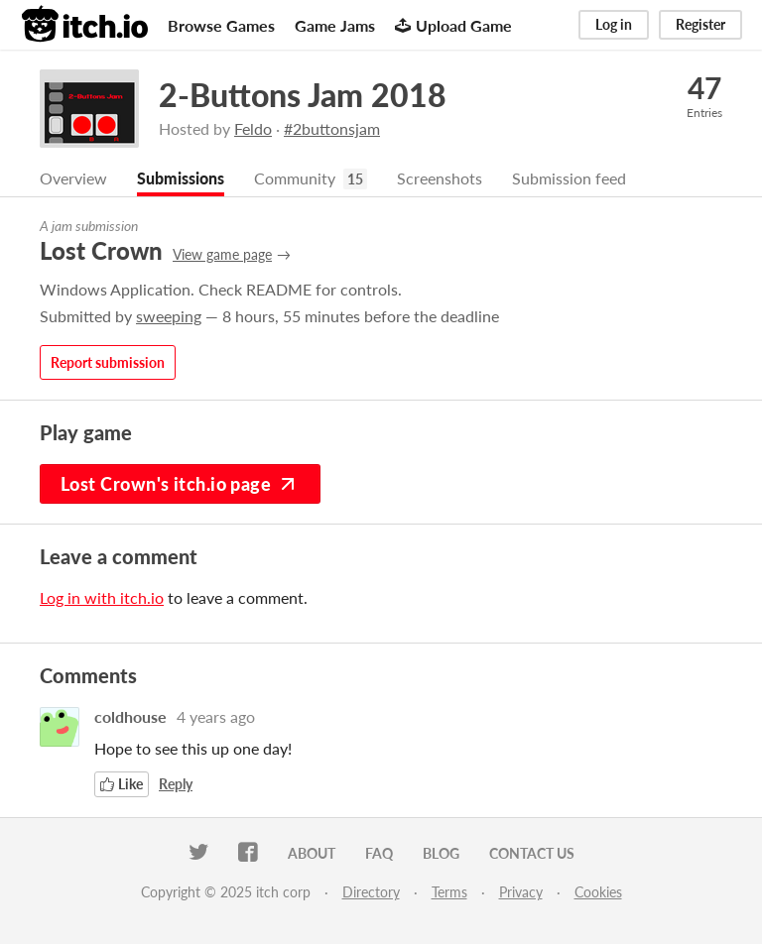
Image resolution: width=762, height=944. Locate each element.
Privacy (521, 892)
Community (294, 178)
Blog (441, 853)
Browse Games (221, 25)
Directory (371, 892)
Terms (449, 892)
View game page (222, 254)
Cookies (598, 892)
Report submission (108, 362)
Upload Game (453, 25)
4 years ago (216, 716)
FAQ (379, 853)
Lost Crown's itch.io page (180, 484)
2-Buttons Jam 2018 (302, 94)
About (311, 853)
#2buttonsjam (332, 128)
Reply (175, 783)
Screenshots (439, 178)
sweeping (168, 315)
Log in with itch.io (102, 597)
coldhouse (130, 716)
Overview (73, 178)
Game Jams (335, 25)
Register (700, 24)
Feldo (253, 128)
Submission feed (569, 178)
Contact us (531, 853)
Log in (613, 24)
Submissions (180, 178)
